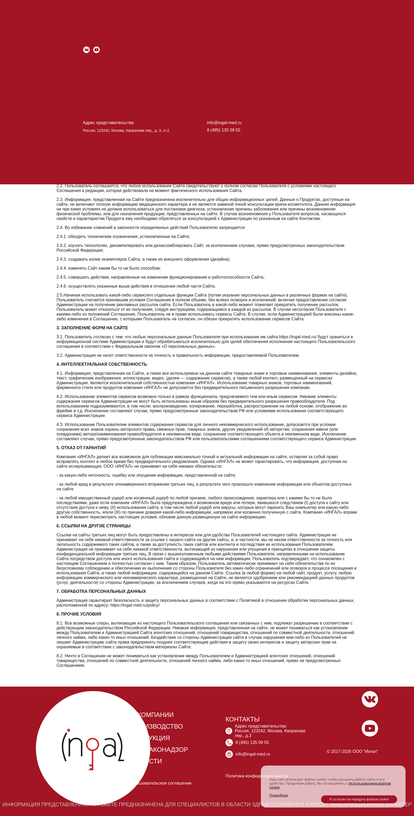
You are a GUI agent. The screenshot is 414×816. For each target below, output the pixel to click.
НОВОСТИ (146, 761)
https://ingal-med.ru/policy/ (135, 605)
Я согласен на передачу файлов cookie (359, 799)
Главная (64, 28)
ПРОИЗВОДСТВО (157, 726)
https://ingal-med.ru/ (86, 77)
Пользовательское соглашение (161, 783)
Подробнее (278, 795)
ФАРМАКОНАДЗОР (159, 749)
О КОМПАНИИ (152, 714)
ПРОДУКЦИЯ (150, 738)
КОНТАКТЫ (242, 719)
